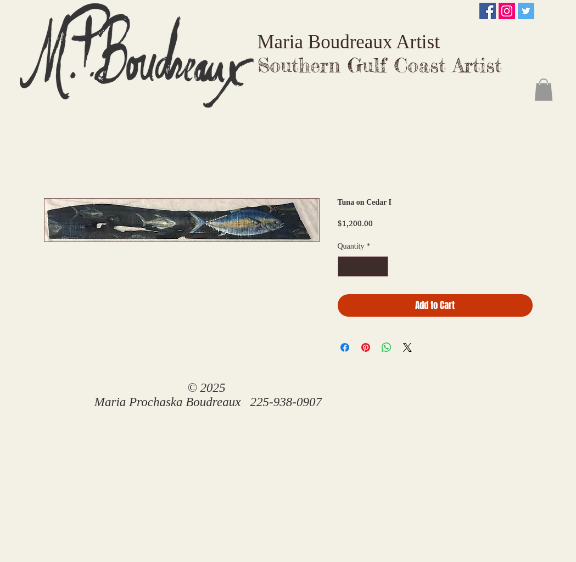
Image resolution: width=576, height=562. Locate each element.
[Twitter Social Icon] (526, 11)
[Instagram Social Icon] (507, 11)
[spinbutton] (363, 266)
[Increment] (380, 266)
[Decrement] (346, 266)
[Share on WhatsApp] (386, 347)
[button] (543, 89)
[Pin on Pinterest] (365, 347)
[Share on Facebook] (344, 347)
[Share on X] (407, 347)
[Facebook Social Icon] (487, 11)
